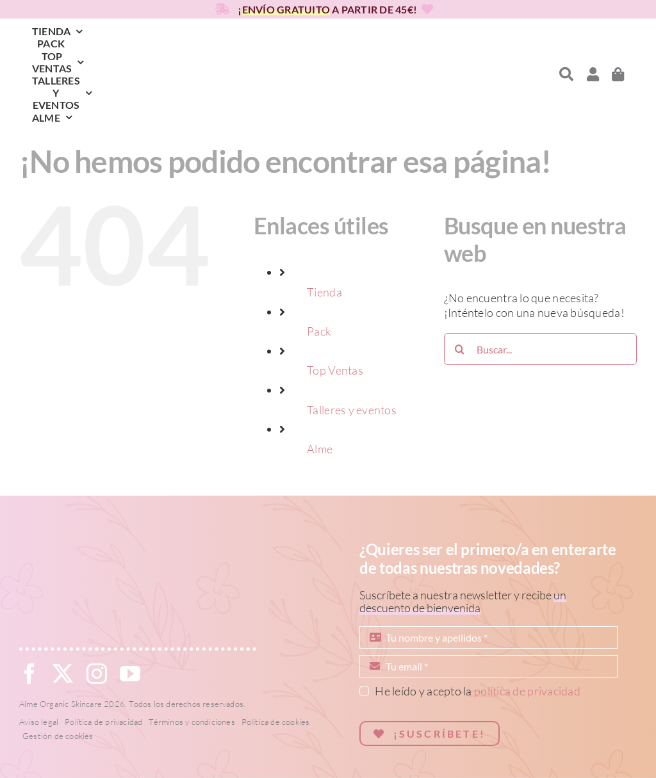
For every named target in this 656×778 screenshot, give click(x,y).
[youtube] (130, 673)
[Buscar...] (540, 349)
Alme (319, 449)
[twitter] (63, 673)
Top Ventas (335, 370)
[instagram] (96, 673)
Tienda (324, 292)
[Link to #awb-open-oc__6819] (566, 74)
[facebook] (29, 673)
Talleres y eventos (352, 410)
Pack (319, 331)
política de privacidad (527, 691)
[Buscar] (460, 349)
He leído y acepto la (477, 691)
